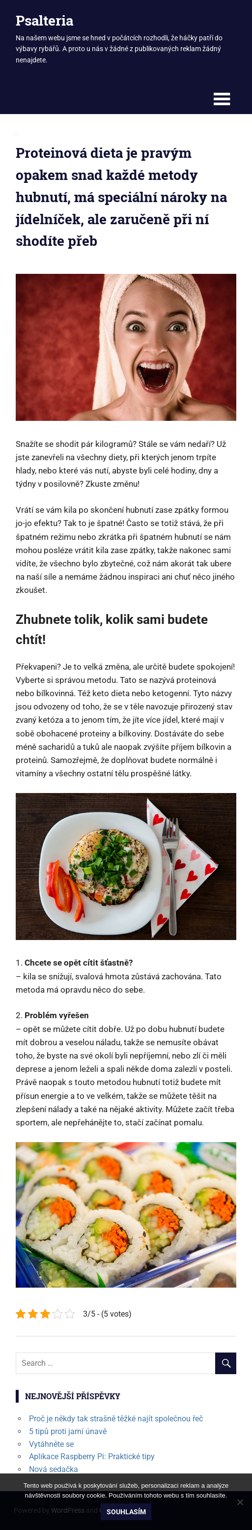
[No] (240, 1502)
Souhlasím (126, 1512)
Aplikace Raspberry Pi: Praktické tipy (92, 1456)
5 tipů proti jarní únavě (68, 1431)
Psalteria (44, 20)
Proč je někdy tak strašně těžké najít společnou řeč (116, 1418)
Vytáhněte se (51, 1444)
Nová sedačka (53, 1469)
